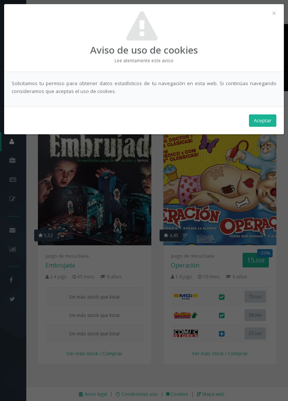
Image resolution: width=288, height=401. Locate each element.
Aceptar (262, 120)
